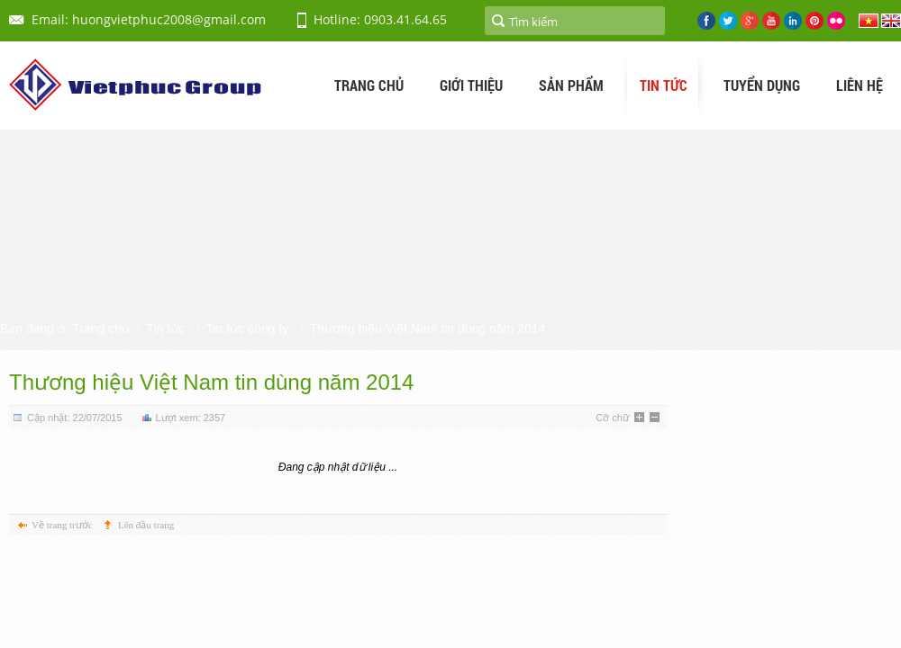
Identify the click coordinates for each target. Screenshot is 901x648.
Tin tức (165, 328)
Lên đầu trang (146, 524)
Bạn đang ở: (34, 328)
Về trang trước (62, 524)
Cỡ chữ (612, 417)
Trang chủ (101, 328)
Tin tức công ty (246, 328)
